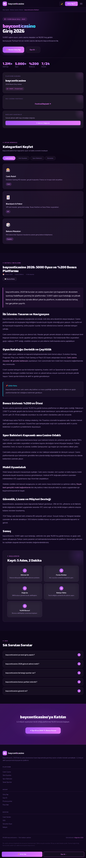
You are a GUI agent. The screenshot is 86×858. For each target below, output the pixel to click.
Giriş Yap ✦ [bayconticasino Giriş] (71, 4)
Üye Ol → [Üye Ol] (33, 50)
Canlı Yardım (7, 817)
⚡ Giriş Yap (22, 854)
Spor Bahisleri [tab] (37, 158)
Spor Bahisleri (7, 779)
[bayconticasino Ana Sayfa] (13, 4)
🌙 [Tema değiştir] (62, 4)
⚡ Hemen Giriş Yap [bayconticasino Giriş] (13, 50)
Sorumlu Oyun (7, 824)
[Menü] (81, 4)
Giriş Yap (5, 795)
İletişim (5, 827)
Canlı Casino (7, 772)
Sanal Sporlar (7, 782)
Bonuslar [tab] (50, 158)
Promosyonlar (7, 801)
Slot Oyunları (7, 775)
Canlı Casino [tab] (9, 158)
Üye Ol (5, 798)
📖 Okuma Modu (10, 279)
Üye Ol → (64, 854)
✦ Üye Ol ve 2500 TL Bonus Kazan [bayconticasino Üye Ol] (43, 730)
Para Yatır (6, 805)
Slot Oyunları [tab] (22, 158)
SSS (4, 820)
